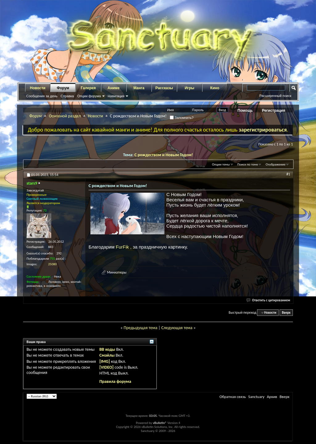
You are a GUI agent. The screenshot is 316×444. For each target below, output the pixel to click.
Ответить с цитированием (268, 300)
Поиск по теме (247, 164)
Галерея (88, 88)
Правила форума (115, 381)
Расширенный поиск (275, 96)
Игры (189, 88)
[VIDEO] (106, 367)
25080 (52, 264)
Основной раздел (65, 116)
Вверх (286, 313)
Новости (37, 88)
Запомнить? (182, 117)
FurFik (123, 246)
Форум (63, 88)
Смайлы (106, 355)
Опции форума (89, 96)
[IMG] (104, 361)
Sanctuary (256, 396)
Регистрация (273, 110)
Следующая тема (177, 327)
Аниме (114, 88)
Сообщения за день (41, 96)
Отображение (275, 164)
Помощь (245, 110)
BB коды (107, 349)
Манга (138, 88)
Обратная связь (232, 396)
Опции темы (221, 164)
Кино (214, 88)
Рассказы (164, 88)
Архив (272, 396)
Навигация (116, 96)
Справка (67, 96)
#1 (288, 174)
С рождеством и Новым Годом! (164, 154)
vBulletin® (160, 423)
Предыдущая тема (140, 327)
